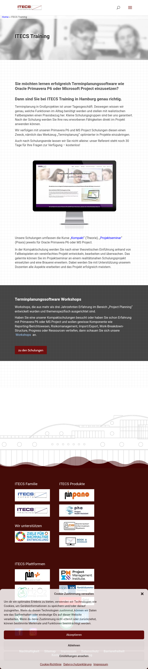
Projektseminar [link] (110, 238)
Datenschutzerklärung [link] (77, 664)
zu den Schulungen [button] (30, 350)
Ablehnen (74, 645)
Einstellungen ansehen (73, 656)
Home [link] (5, 16)
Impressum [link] (100, 664)
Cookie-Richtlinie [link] (50, 664)
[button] (142, 594)
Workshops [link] (23, 335)
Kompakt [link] (77, 238)
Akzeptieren (74, 635)
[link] (30, 7)
